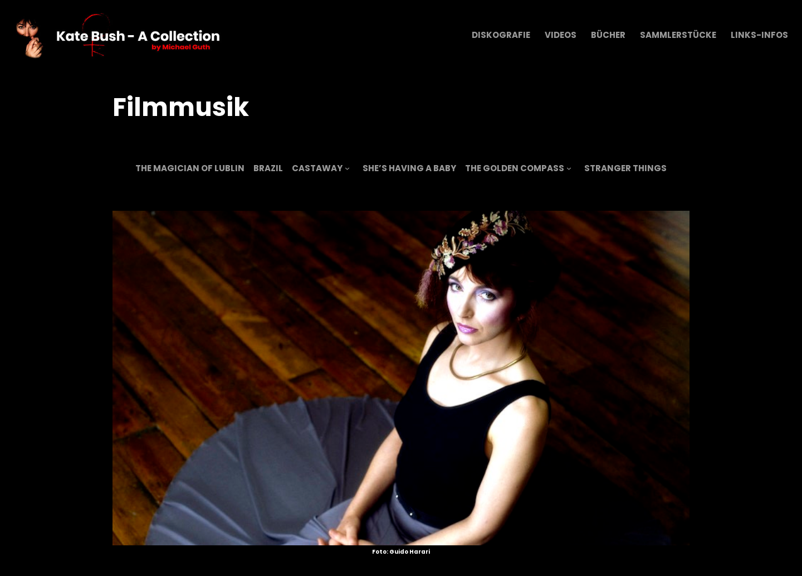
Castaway (317, 168)
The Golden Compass (514, 168)
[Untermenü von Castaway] (347, 168)
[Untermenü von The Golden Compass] (568, 168)
